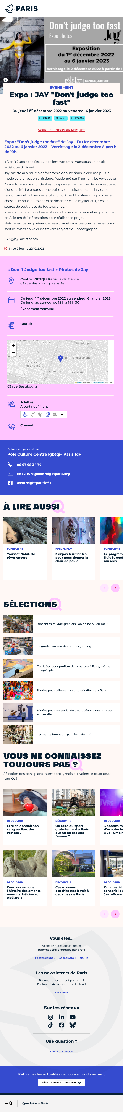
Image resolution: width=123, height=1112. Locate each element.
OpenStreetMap (98, 382)
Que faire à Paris (35, 1103)
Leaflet (78, 382)
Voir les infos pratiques (61, 130)
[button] (60, 358)
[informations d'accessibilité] (43, 414)
